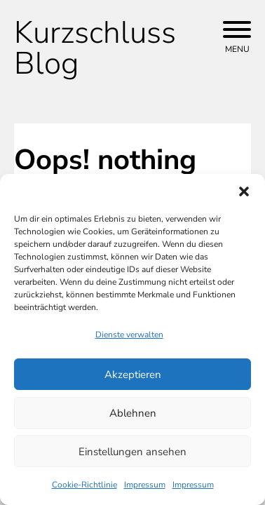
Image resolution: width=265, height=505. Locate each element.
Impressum (144, 484)
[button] (244, 191)
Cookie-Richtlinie (84, 484)
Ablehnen (132, 413)
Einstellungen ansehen (132, 452)
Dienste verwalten (129, 334)
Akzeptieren (132, 375)
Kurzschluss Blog (95, 48)
